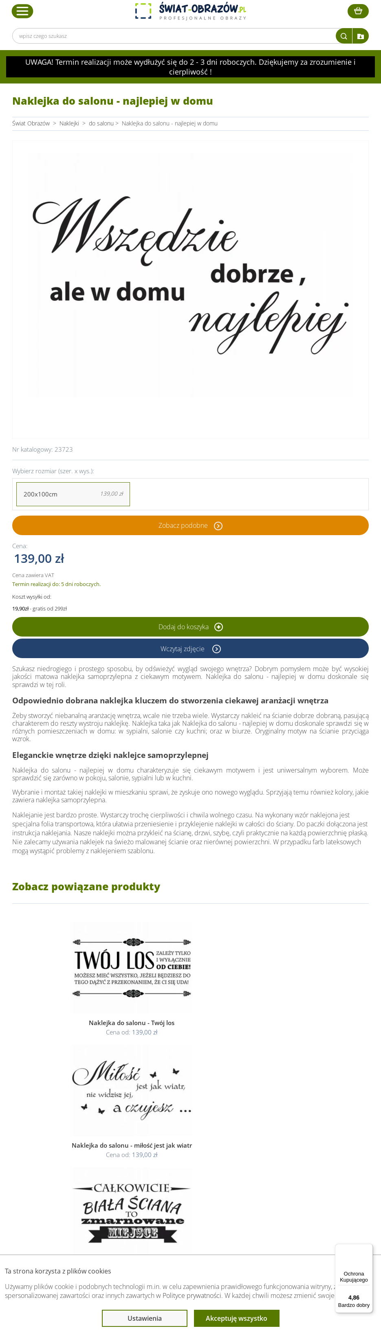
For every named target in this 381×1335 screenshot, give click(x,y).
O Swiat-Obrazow (102, 1140)
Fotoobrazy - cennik (275, 1140)
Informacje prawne (185, 1114)
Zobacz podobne (183, 525)
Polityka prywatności (185, 1140)
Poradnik (262, 1130)
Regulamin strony (182, 1130)
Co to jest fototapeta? (278, 1149)
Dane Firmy (94, 1130)
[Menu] (368, 1249)
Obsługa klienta (100, 1114)
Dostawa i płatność (104, 1149)
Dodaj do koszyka (191, 626)
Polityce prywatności (192, 1295)
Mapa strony (266, 1159)
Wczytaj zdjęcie (183, 648)
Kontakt (89, 1169)
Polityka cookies (180, 1149)
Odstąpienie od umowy (189, 1159)
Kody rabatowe (98, 1159)
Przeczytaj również (275, 1114)
